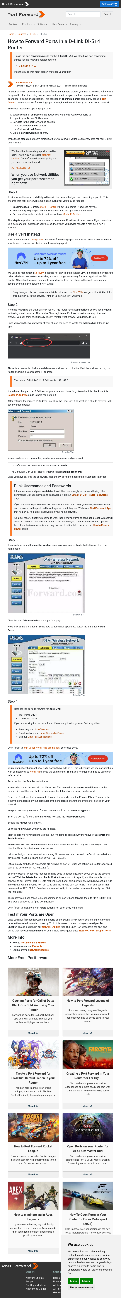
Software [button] (42, 24)
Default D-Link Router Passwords (90, 494)
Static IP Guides (71, 214)
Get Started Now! (21, 168)
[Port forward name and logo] (15, 3)
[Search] (83, 14)
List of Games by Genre (51, 733)
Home (11, 34)
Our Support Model (36, 1285)
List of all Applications (40, 736)
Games (57, 1292)
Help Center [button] (58, 24)
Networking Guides (36, 1288)
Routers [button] (13, 24)
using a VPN (37, 239)
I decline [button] (86, 1281)
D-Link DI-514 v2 (27, 65)
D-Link (32, 34)
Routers (22, 34)
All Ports (58, 1288)
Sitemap (57, 1271)
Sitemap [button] (74, 24)
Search (107, 14)
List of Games (41, 729)
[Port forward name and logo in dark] (26, 14)
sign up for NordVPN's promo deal (42, 747)
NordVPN (39, 272)
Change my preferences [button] (81, 1287)
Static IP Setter (48, 207)
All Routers (59, 1285)
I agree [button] (73, 1281)
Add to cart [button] (109, 4)
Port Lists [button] (27, 24)
